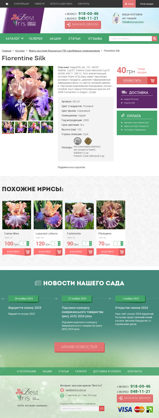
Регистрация (146, 3)
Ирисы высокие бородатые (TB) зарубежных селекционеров (64, 50)
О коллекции (21, 3)
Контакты (83, 3)
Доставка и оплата (107, 371)
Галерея (35, 38)
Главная (7, 4)
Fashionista (74, 233)
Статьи (74, 38)
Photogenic (105, 233)
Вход (129, 3)
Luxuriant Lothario (47, 233)
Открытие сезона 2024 (131, 308)
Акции (55, 38)
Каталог (13, 38)
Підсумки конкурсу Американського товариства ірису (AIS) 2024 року (82, 312)
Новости (40, 3)
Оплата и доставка (61, 3)
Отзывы (95, 38)
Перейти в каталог (133, 21)
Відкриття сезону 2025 (24, 308)
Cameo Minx (11, 233)
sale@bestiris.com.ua (76, 390)
